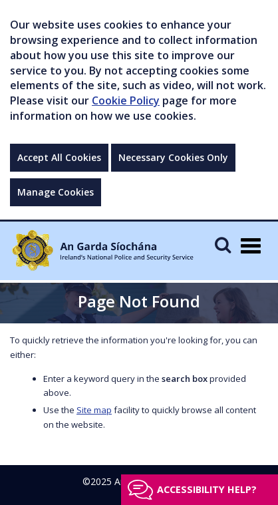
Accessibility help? (207, 489)
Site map (94, 410)
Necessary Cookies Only (173, 157)
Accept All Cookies (59, 157)
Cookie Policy (126, 100)
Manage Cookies (55, 192)
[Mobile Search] (223, 244)
